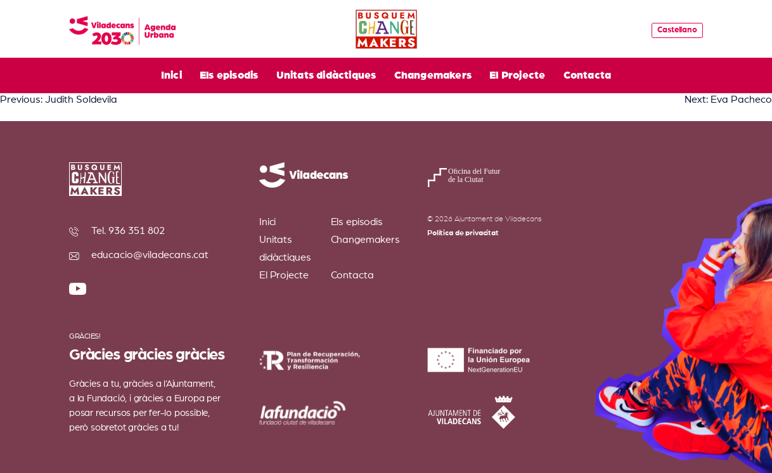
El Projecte (517, 75)
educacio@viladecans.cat (150, 255)
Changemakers (433, 75)
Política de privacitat (463, 232)
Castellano (677, 30)
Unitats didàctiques (326, 75)
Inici (171, 75)
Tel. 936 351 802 (128, 231)
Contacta (587, 75)
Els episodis (229, 75)
